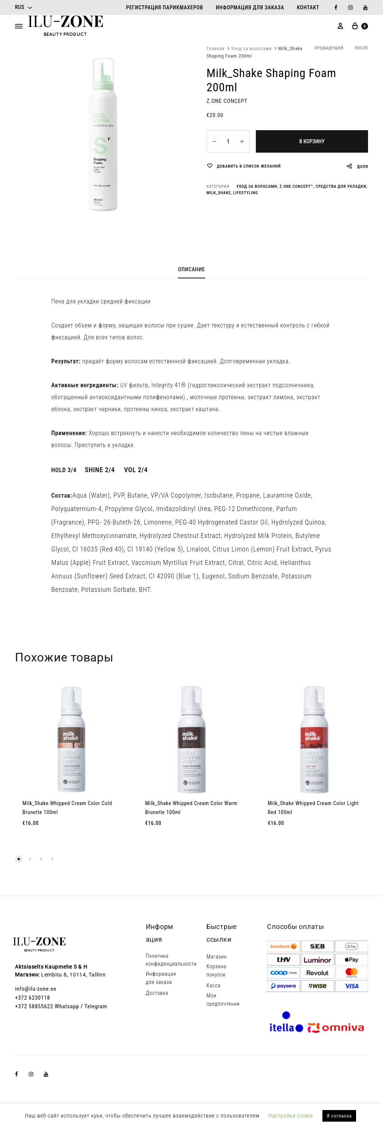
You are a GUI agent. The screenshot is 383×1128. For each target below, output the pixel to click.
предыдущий (328, 48)
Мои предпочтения (223, 1000)
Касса (213, 985)
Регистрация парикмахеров (164, 7)
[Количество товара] (228, 141)
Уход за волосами (251, 48)
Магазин (216, 957)
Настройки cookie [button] (291, 1115)
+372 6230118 (32, 997)
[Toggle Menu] (18, 26)
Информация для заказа (250, 7)
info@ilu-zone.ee (35, 988)
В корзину (311, 141)
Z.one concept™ (296, 186)
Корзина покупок (216, 970)
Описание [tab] (191, 269)
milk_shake (218, 192)
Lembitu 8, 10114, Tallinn (73, 975)
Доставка (157, 993)
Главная (215, 48)
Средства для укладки (341, 186)
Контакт (308, 7)
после (361, 48)
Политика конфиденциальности (171, 960)
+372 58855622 (34, 1006)
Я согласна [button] (339, 1116)
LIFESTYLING (245, 192)
